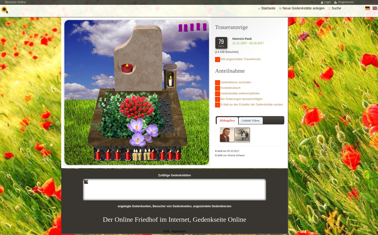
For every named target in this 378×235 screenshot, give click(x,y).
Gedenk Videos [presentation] (250, 120)
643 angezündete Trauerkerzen (238, 59)
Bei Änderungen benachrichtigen (239, 99)
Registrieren (346, 2)
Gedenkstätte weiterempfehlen (237, 93)
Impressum (179, 231)
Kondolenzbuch (228, 88)
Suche (336, 8)
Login (328, 2)
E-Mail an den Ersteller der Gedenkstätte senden (249, 104)
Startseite (269, 8)
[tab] (227, 120)
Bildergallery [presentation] (227, 120)
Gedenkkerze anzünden (233, 82)
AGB (166, 231)
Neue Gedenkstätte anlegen (304, 8)
